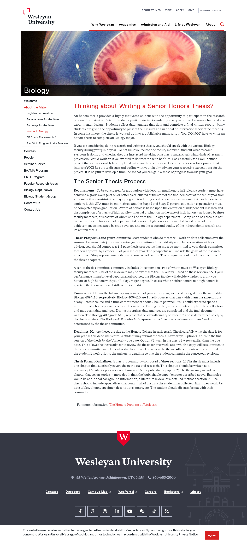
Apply (180, 10)
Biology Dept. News (38, 190)
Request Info (151, 10)
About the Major (35, 107)
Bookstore (172, 492)
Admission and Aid (155, 24)
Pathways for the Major (41, 125)
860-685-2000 (164, 478)
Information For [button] (211, 10)
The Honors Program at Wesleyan (133, 405)
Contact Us (32, 203)
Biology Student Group (40, 196)
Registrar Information (40, 113)
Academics (127, 24)
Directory (73, 492)
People (29, 157)
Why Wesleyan (102, 24)
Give (191, 10)
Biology (37, 90)
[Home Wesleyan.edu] (48, 19)
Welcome (30, 101)
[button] (220, 23)
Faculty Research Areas (41, 184)
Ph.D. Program (34, 177)
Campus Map (98, 492)
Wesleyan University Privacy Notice (174, 534)
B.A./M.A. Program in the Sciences (47, 143)
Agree (212, 535)
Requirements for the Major (43, 119)
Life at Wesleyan (188, 24)
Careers (151, 492)
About (210, 24)
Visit (168, 10)
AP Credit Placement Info (42, 137)
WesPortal (126, 492)
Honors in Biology (37, 131)
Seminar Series (34, 164)
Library (195, 492)
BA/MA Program (36, 170)
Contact (52, 492)
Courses (30, 151)
